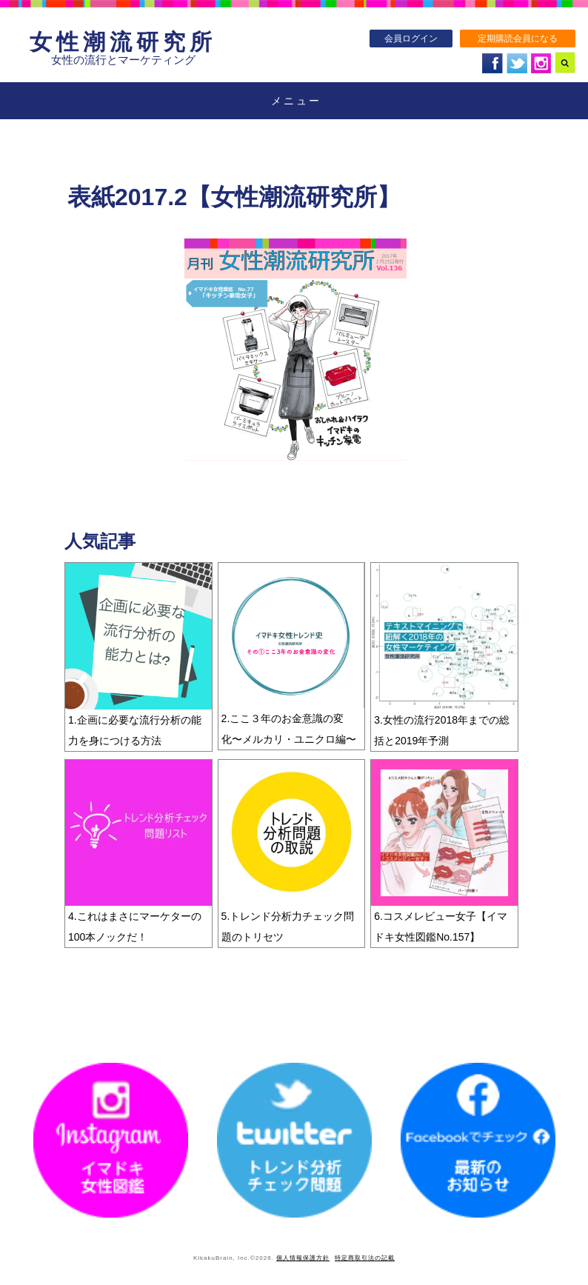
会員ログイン (411, 38)
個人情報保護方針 (303, 1258)
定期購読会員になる (518, 38)
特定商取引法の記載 (365, 1258)
